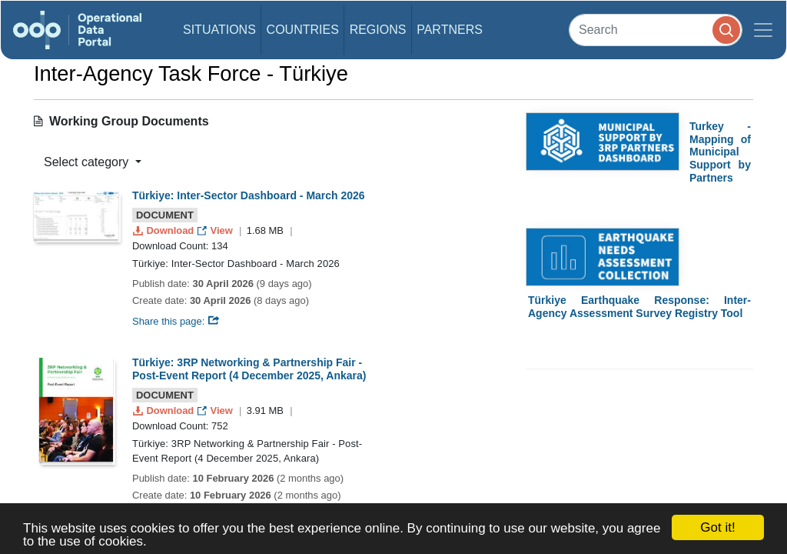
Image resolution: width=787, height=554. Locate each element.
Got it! (717, 527)
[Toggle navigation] (763, 30)
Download (165, 230)
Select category (88, 162)
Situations (219, 29)
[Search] (655, 29)
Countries (303, 29)
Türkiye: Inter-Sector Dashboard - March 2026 (248, 195)
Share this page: (176, 321)
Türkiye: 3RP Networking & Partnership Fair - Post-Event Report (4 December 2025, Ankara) (249, 369)
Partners (450, 29)
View (216, 230)
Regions (378, 29)
